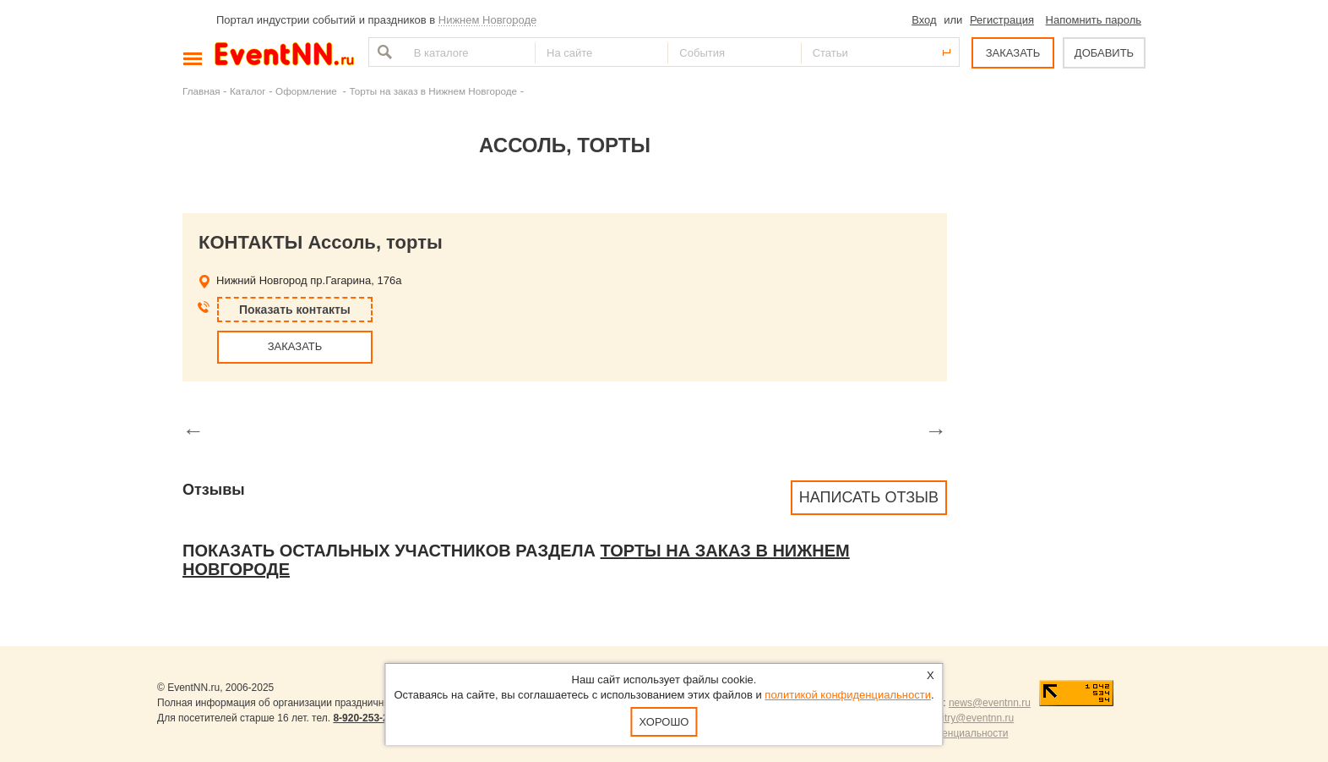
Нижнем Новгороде (487, 20)
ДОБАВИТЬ (1104, 53)
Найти (382, 52)
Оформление (307, 90)
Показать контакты (295, 309)
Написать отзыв (869, 497)
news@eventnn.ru (990, 703)
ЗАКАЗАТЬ (1013, 53)
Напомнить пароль (1093, 20)
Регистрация (1002, 20)
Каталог (248, 90)
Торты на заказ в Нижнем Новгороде (433, 90)
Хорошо (664, 721)
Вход (924, 20)
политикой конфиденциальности (848, 694)
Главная (201, 90)
